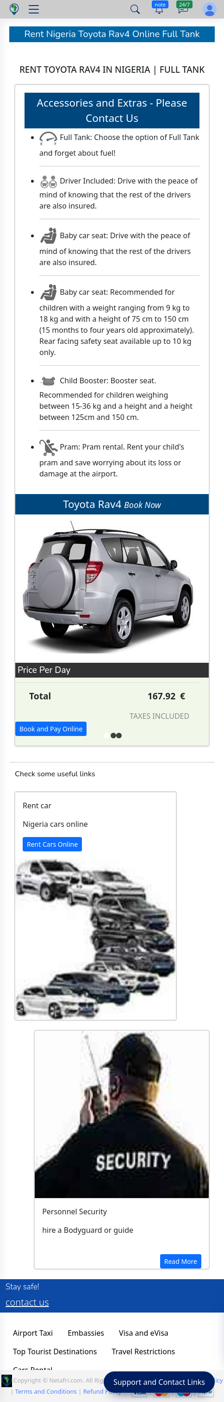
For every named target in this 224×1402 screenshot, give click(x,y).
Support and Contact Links (159, 1382)
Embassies (86, 1333)
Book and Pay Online (50, 728)
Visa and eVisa (143, 1333)
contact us (27, 1302)
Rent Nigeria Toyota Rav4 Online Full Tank (111, 34)
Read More (180, 1261)
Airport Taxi (33, 1333)
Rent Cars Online (52, 844)
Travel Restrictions (143, 1351)
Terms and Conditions (46, 1391)
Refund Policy (102, 1391)
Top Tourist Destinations (55, 1351)
